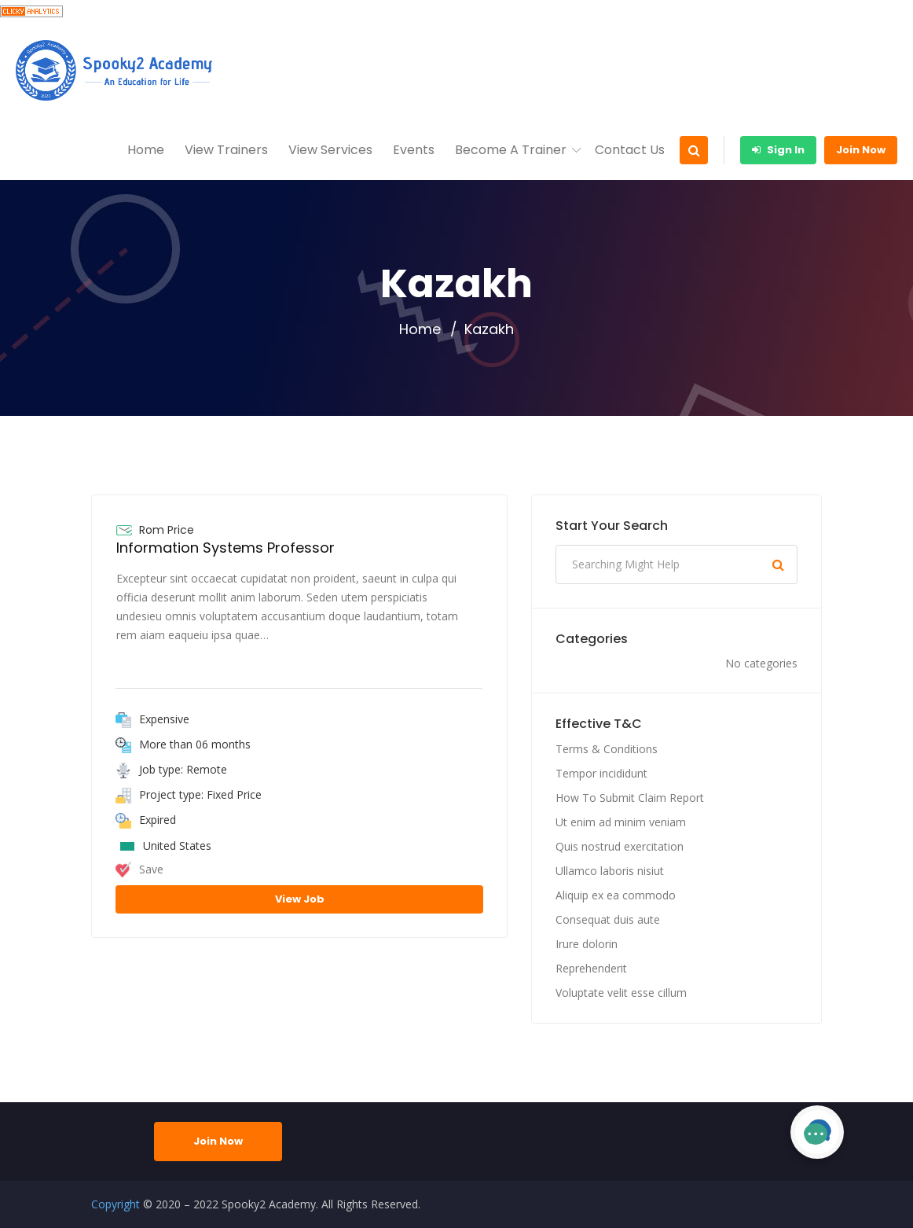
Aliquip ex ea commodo (616, 895)
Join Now (861, 149)
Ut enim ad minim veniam (621, 821)
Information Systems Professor (225, 547)
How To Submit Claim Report (630, 797)
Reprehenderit (591, 968)
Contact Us (630, 150)
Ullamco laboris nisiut (610, 870)
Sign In (778, 149)
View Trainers (226, 150)
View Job (299, 899)
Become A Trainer (510, 150)
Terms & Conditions (607, 748)
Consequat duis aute (608, 919)
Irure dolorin (587, 943)
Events (413, 150)
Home (145, 150)
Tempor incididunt (601, 773)
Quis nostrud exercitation (620, 846)
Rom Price (166, 530)
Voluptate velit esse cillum (621, 992)
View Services (330, 150)
